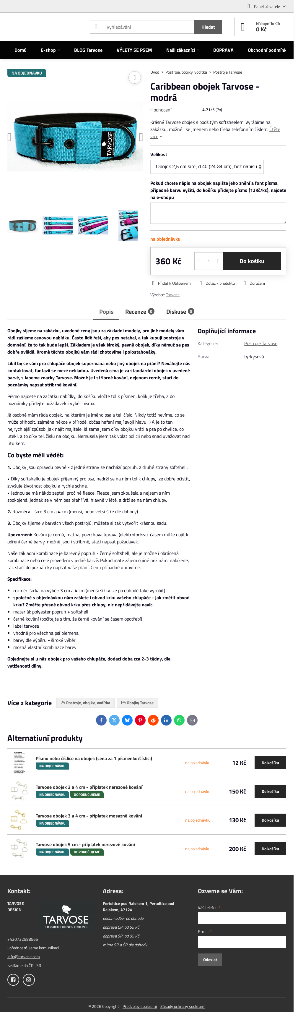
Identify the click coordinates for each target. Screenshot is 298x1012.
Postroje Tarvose (260, 343)
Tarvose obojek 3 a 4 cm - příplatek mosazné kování (89, 815)
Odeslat (210, 959)
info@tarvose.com (23, 956)
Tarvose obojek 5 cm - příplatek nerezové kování (85, 844)
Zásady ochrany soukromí (182, 1006)
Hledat (208, 26)
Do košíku (252, 260)
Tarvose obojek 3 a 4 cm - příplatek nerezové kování (89, 787)
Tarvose (173, 295)
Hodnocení (161, 109)
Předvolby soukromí (140, 1006)
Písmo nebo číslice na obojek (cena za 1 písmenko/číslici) (94, 758)
